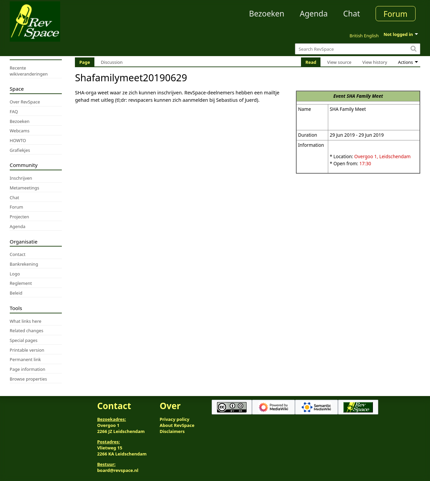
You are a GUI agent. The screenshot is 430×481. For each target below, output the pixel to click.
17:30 (365, 163)
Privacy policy (174, 419)
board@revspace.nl (117, 470)
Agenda (314, 13)
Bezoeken (266, 13)
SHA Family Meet (365, 96)
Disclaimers (172, 431)
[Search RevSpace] (357, 48)
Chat (351, 13)
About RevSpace (177, 425)
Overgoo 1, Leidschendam (382, 156)
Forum (395, 13)
